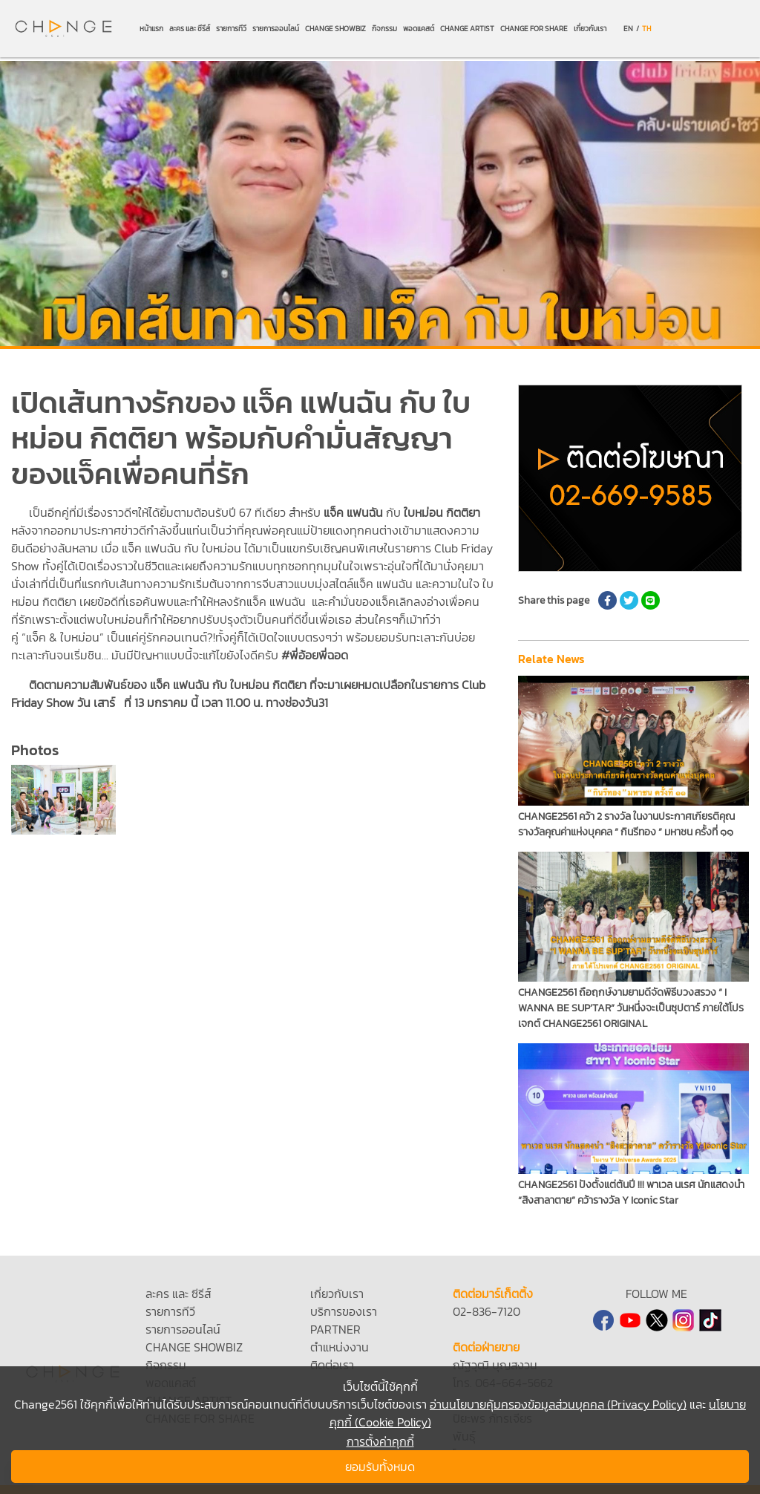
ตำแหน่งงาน (339, 1347)
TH (646, 28)
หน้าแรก (151, 28)
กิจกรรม (384, 28)
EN (628, 28)
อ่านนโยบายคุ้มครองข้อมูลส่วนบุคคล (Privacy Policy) (558, 1404)
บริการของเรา (343, 1311)
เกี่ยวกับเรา (590, 28)
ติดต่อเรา (332, 1365)
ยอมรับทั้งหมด (380, 1466)
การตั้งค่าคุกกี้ (380, 1441)
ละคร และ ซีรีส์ (189, 28)
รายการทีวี (231, 28)
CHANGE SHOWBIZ (335, 28)
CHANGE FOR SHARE (534, 28)
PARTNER (335, 1329)
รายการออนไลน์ (275, 28)
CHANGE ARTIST (467, 28)
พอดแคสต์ (418, 28)
